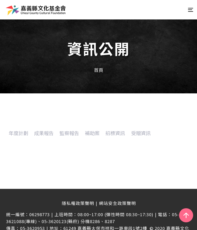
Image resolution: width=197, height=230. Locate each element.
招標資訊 (115, 133)
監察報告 (69, 133)
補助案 (92, 133)
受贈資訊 (141, 133)
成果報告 (44, 133)
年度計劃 (18, 133)
